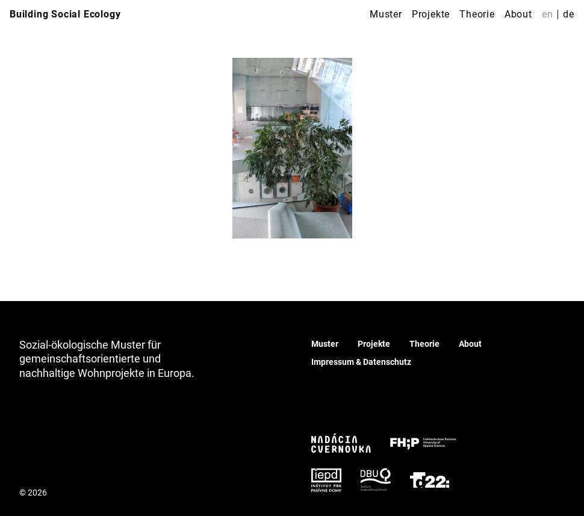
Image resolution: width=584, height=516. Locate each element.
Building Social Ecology (65, 14)
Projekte (431, 14)
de (568, 14)
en (547, 14)
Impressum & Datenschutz (361, 362)
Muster (386, 14)
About (518, 14)
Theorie (477, 14)
